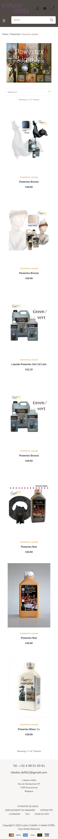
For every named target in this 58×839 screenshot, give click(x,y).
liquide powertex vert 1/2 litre (29, 364)
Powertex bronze (29, 182)
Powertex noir (29, 547)
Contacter (46, 810)
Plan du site (42, 814)
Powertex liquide (29, 177)
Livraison (14, 814)
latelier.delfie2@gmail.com (29, 772)
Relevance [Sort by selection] (29, 92)
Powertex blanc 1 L (29, 729)
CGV (27, 814)
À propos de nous (27, 806)
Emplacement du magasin (20, 810)
